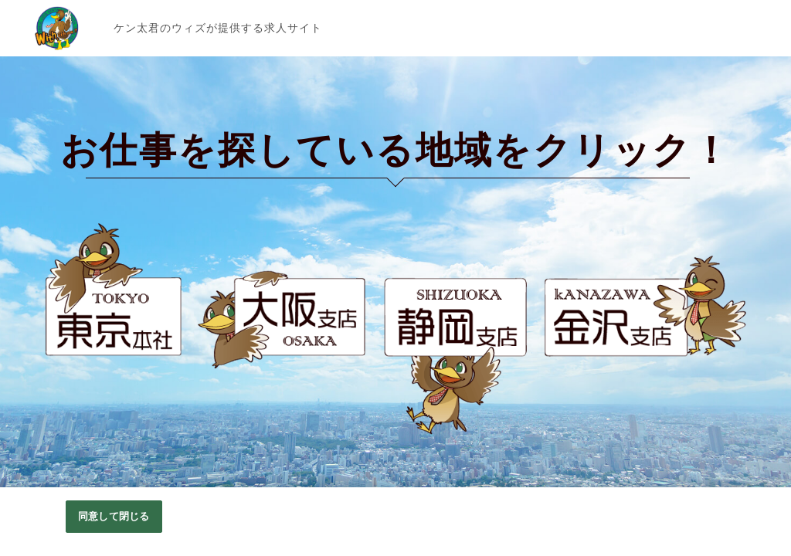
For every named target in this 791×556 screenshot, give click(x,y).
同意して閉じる (113, 516)
